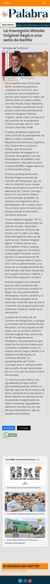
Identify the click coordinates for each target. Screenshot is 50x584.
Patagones (28, 78)
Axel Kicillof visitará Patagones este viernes (26, 513)
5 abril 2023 (9, 78)
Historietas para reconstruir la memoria (24, 487)
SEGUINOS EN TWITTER (21, 566)
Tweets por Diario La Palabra (14, 571)
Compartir (8, 428)
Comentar (10, 80)
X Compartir (24, 428)
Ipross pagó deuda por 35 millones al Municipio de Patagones (21, 541)
